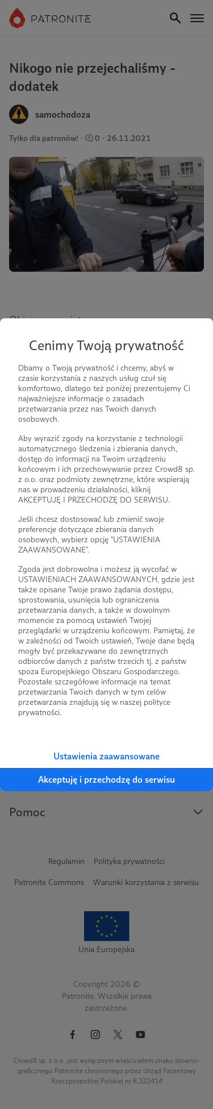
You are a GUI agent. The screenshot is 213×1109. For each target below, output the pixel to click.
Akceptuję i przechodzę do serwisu (106, 780)
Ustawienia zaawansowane (106, 756)
